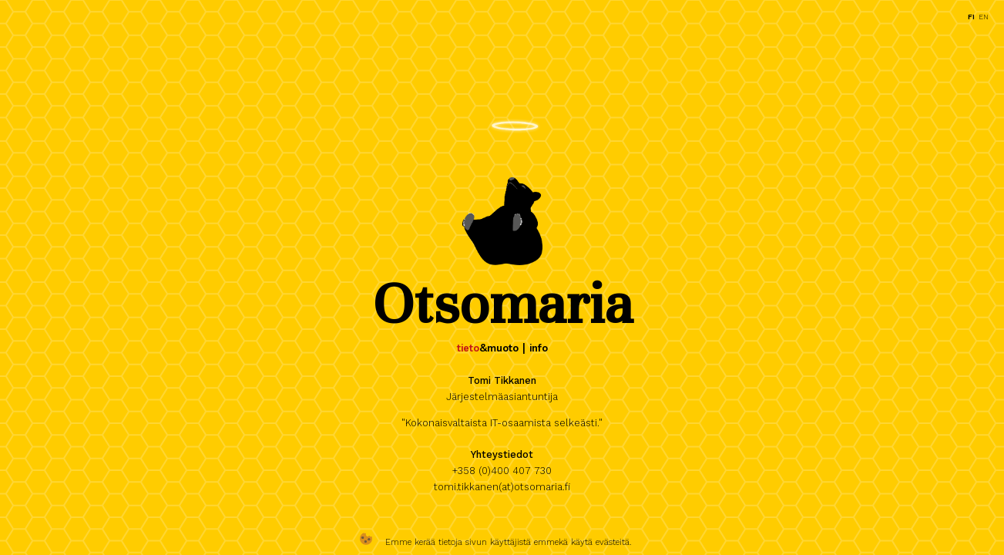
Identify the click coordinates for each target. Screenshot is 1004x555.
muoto (503, 348)
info (538, 348)
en (984, 16)
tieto (468, 348)
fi (971, 16)
